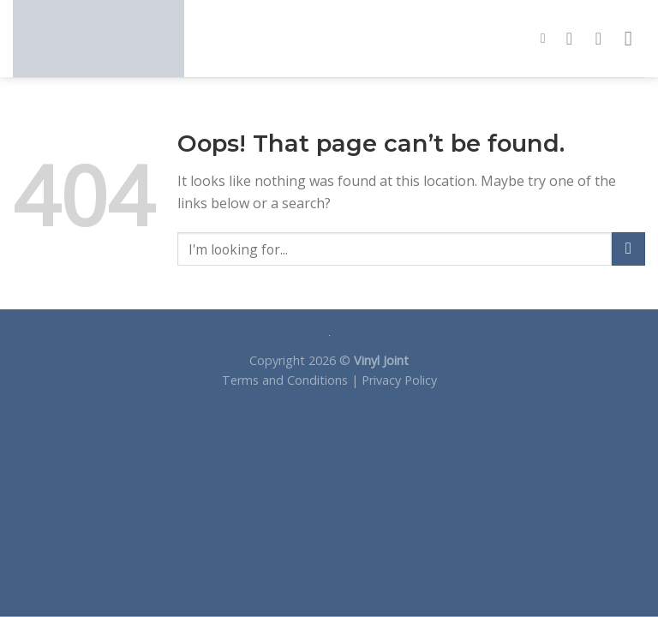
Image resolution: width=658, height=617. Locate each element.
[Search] (547, 38)
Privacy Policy (399, 380)
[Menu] (635, 38)
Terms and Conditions (285, 380)
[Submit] (628, 249)
